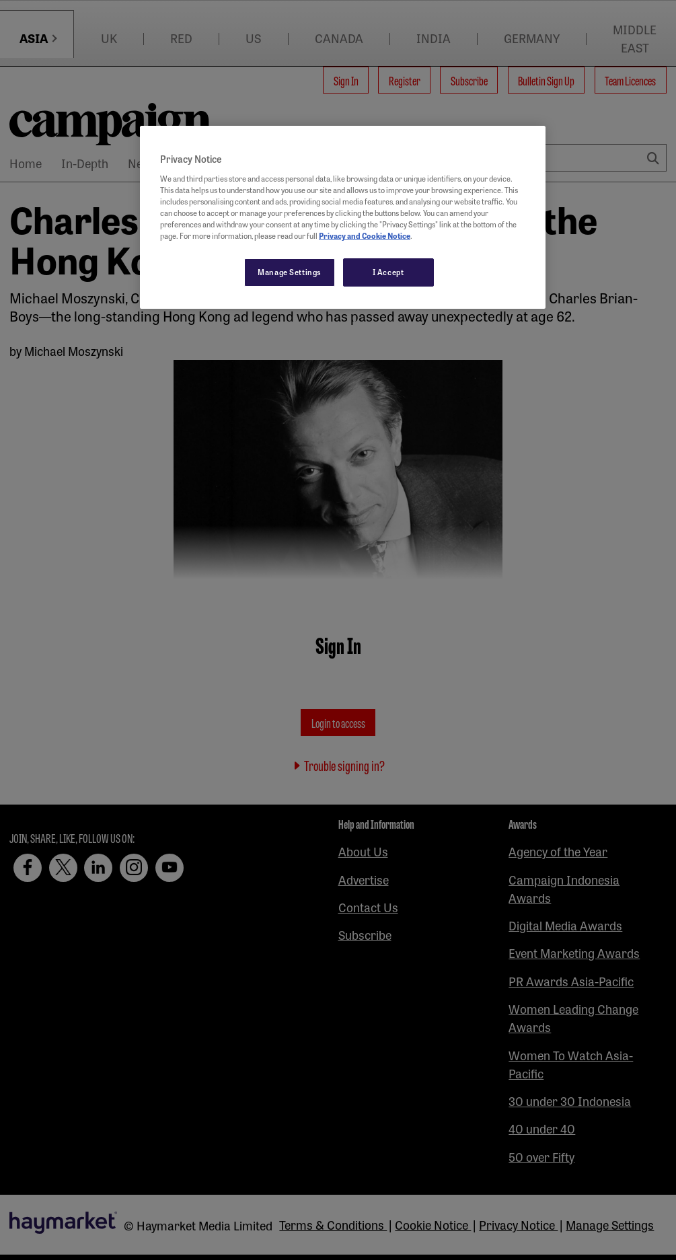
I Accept (388, 271)
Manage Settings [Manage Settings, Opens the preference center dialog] (290, 271)
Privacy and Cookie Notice (364, 235)
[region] (343, 217)
